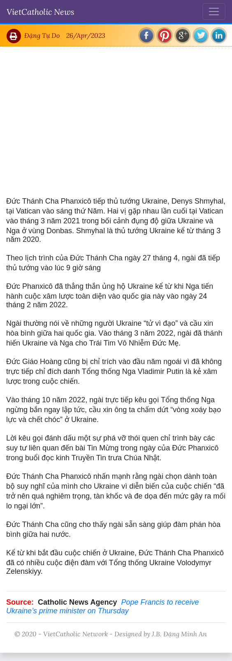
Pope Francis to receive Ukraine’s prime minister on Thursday (102, 606)
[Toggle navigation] (213, 11)
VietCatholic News (40, 11)
